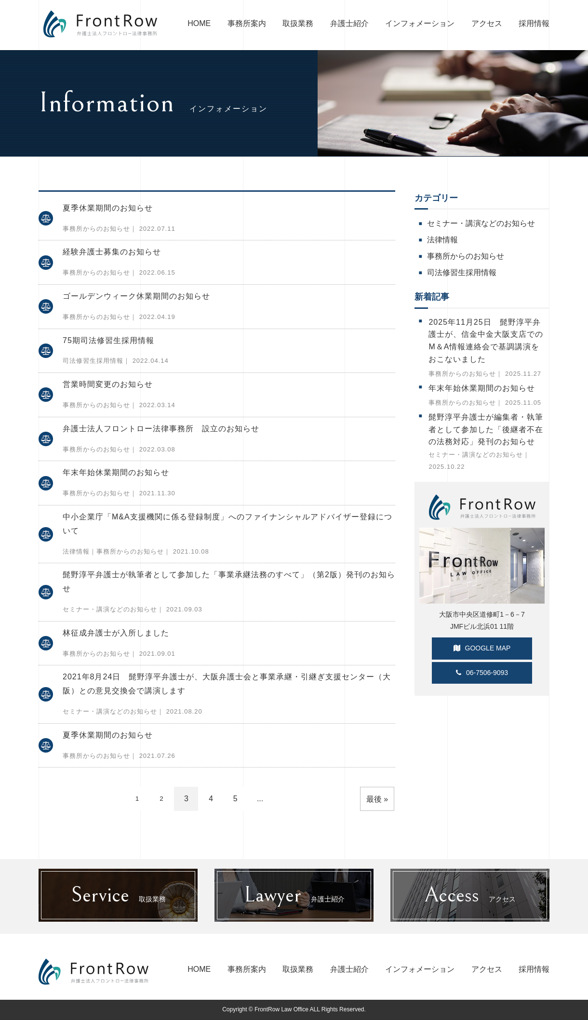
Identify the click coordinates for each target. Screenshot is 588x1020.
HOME (199, 23)
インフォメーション (419, 23)
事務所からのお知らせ (96, 228)
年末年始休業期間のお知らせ (116, 472)
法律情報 (76, 551)
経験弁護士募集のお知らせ (112, 252)
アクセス (486, 23)
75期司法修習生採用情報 (108, 340)
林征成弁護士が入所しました (116, 633)
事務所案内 (246, 23)
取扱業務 (297, 23)
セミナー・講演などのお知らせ (110, 609)
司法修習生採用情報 (93, 360)
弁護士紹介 (349, 23)
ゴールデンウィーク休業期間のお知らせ (136, 296)
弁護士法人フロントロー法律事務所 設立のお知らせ (161, 428)
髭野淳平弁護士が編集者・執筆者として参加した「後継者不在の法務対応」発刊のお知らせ (485, 429)
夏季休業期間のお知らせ (108, 208)
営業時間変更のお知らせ (108, 384)
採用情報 (534, 23)
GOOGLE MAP (482, 648)
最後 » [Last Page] (377, 799)
